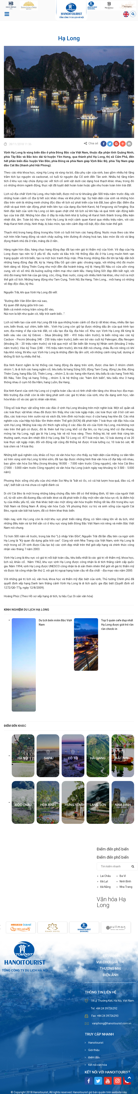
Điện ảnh (110, 975)
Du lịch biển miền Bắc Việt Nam (55, 622)
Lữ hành (110, 956)
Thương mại (110, 968)
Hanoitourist (95, 1042)
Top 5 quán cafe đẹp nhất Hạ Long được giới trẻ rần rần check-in (117, 624)
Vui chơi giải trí (110, 962)
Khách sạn (110, 943)
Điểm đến (94, 1057)
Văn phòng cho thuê (110, 949)
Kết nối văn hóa (97, 1064)
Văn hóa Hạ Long (111, 902)
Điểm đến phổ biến (113, 849)
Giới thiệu (93, 1050)
